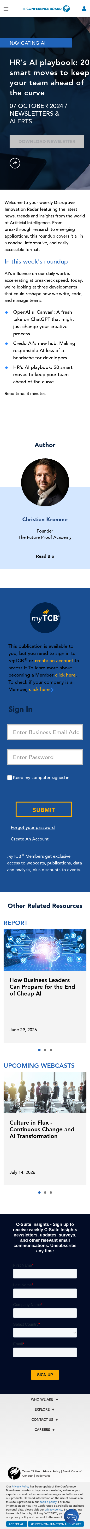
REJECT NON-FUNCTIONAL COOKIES (55, 1524)
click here (65, 675)
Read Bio (45, 556)
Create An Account (30, 839)
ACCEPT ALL (17, 1524)
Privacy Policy (20, 1486)
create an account (54, 661)
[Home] (45, 8)
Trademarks (43, 1475)
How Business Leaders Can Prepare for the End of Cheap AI (42, 987)
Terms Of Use (31, 1471)
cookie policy (48, 1502)
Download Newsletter (46, 141)
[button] (39, 1050)
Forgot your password (33, 827)
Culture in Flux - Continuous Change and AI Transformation (42, 1129)
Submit (44, 809)
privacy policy (53, 1509)
